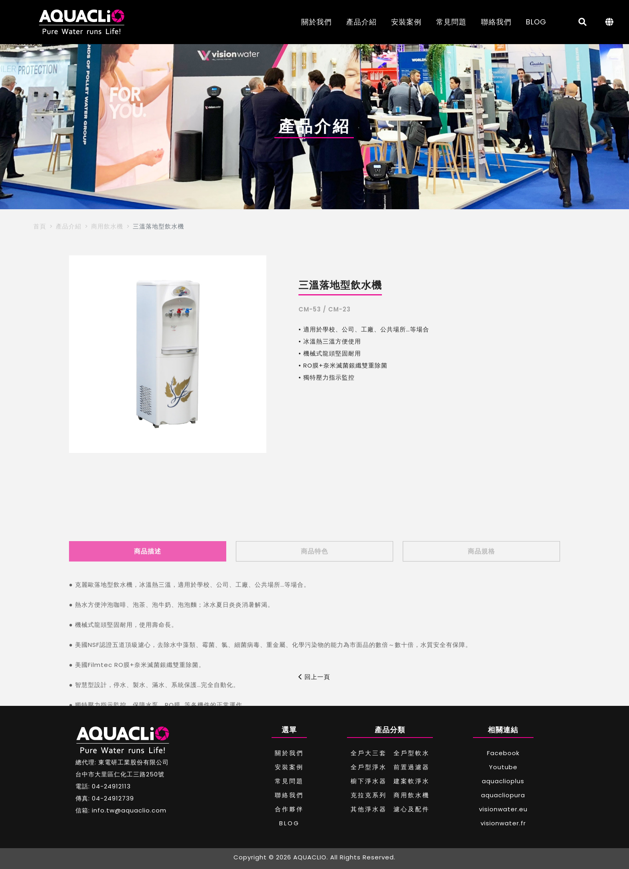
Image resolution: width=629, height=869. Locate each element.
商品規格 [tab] (481, 610)
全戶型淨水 (369, 767)
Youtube (503, 767)
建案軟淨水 (412, 781)
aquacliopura (503, 795)
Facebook (503, 753)
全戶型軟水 (412, 753)
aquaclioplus (503, 781)
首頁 (39, 226)
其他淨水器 (369, 809)
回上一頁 (314, 677)
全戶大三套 (369, 753)
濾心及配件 (412, 809)
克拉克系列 (369, 795)
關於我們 (316, 22)
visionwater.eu (503, 809)
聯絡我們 (496, 22)
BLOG (536, 22)
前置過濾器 (412, 767)
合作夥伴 (289, 809)
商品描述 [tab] (147, 610)
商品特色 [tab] (314, 610)
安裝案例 (406, 22)
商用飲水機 (107, 226)
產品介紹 (361, 22)
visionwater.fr (503, 823)
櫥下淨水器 (369, 781)
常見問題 (451, 22)
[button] (78, 354)
